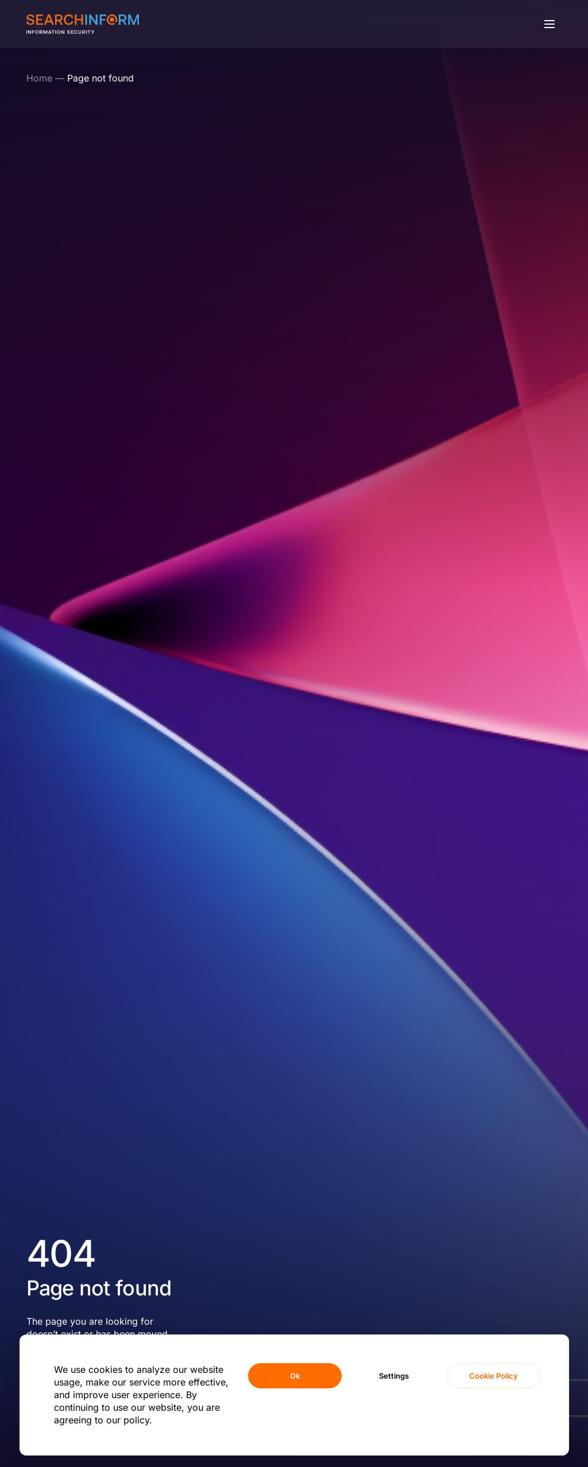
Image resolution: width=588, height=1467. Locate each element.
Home (39, 78)
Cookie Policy (493, 1375)
